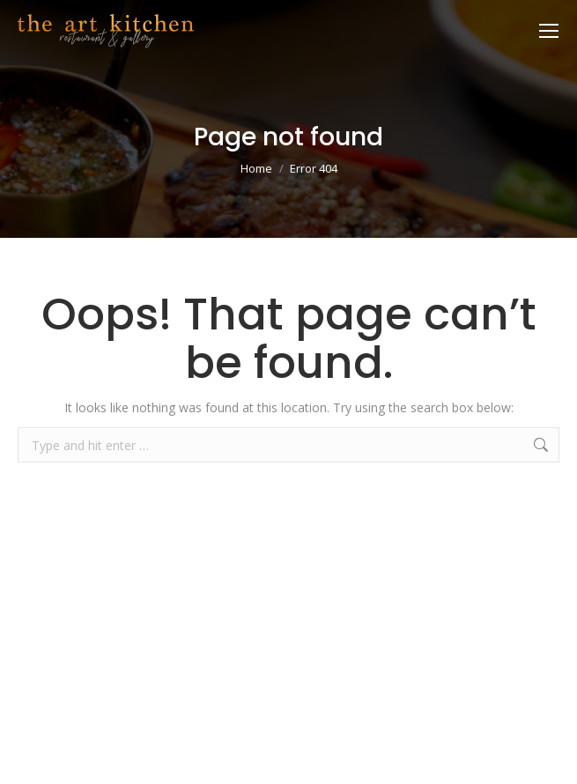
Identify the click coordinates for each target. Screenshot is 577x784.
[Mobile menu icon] (548, 30)
